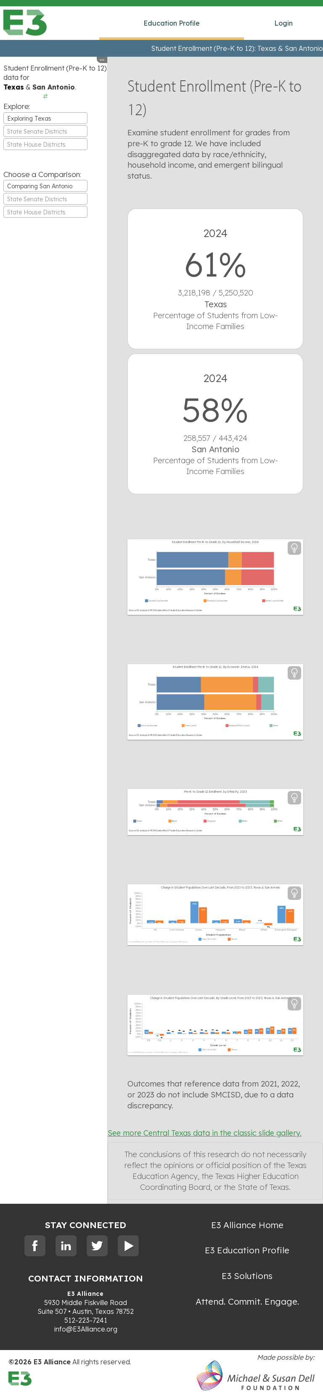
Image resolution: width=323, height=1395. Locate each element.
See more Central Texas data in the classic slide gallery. (205, 1133)
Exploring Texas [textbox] (29, 118)
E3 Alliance (85, 1293)
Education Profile (171, 23)
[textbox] (45, 131)
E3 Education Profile (247, 1250)
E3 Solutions (247, 1275)
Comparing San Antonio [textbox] (39, 186)
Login (283, 23)
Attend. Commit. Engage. (247, 1301)
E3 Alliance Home (247, 1224)
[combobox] (45, 118)
